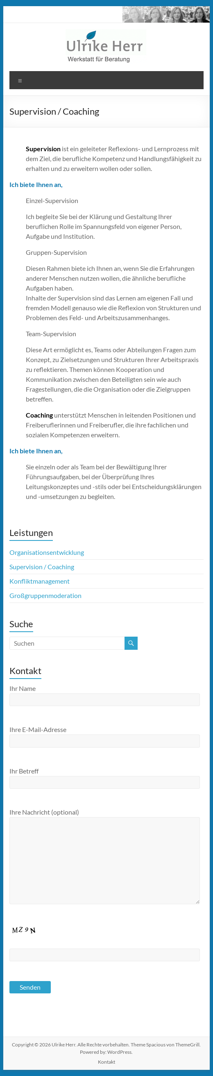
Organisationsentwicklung (46, 552)
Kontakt (106, 1062)
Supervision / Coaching (41, 566)
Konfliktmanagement (39, 581)
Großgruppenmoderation (45, 595)
